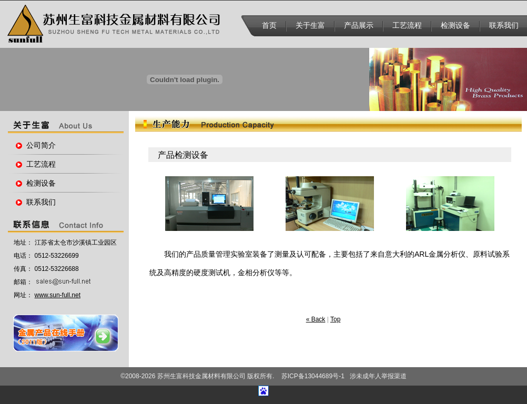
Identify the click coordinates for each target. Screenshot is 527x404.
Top (335, 319)
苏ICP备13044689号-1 (312, 376)
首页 (269, 25)
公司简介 (41, 145)
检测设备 (455, 25)
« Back (316, 319)
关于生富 (310, 25)
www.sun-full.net (57, 295)
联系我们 (504, 25)
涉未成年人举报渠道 (378, 376)
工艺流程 (407, 25)
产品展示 (358, 25)
